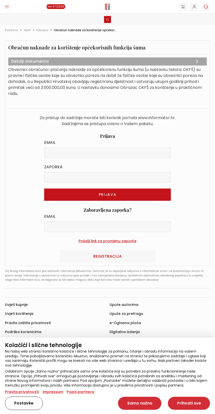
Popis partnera (80, 391)
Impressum (53, 391)
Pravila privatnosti (22, 391)
